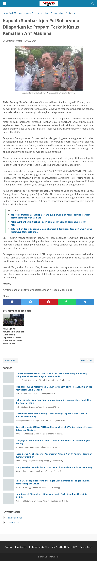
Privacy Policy (86, 547)
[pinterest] (48, 302)
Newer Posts (10, 360)
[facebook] (12, 302)
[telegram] (85, 302)
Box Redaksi (20, 547)
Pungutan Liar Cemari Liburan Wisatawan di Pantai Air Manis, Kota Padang (54, 467)
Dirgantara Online (52, 557)
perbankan (13, 522)
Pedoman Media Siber (39, 547)
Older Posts (86, 360)
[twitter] (30, 302)
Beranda (8, 547)
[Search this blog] (92, 3)
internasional (15, 517)
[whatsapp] (67, 302)
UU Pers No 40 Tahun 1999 (64, 547)
